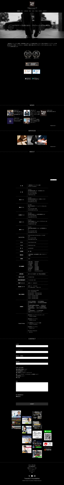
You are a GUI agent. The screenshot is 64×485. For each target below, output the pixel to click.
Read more (53, 125)
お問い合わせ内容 (20, 367)
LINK (32, 472)
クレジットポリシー (32, 469)
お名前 (17, 344)
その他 (30, 377)
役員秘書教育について (30, 370)
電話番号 (18, 361)
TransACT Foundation (32, 478)
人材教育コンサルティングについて (30, 372)
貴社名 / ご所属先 (19, 355)
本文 (17, 381)
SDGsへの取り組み (32, 465)
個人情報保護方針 (20, 394)
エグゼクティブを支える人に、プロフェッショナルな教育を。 (32, 25)
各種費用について (30, 375)
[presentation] (24, 399)
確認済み (19, 396)
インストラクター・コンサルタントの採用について (30, 374)
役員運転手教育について (30, 369)
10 (38, 37)
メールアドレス (19, 350)
